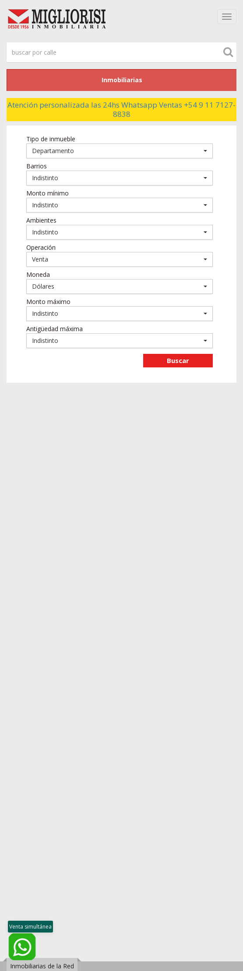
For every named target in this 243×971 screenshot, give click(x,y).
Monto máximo (48, 301)
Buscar (178, 360)
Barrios (36, 166)
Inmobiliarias (122, 80)
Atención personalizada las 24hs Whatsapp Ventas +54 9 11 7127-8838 (121, 109)
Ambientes (41, 220)
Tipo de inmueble (50, 139)
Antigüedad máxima (54, 329)
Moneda (38, 274)
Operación (41, 247)
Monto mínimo (47, 193)
